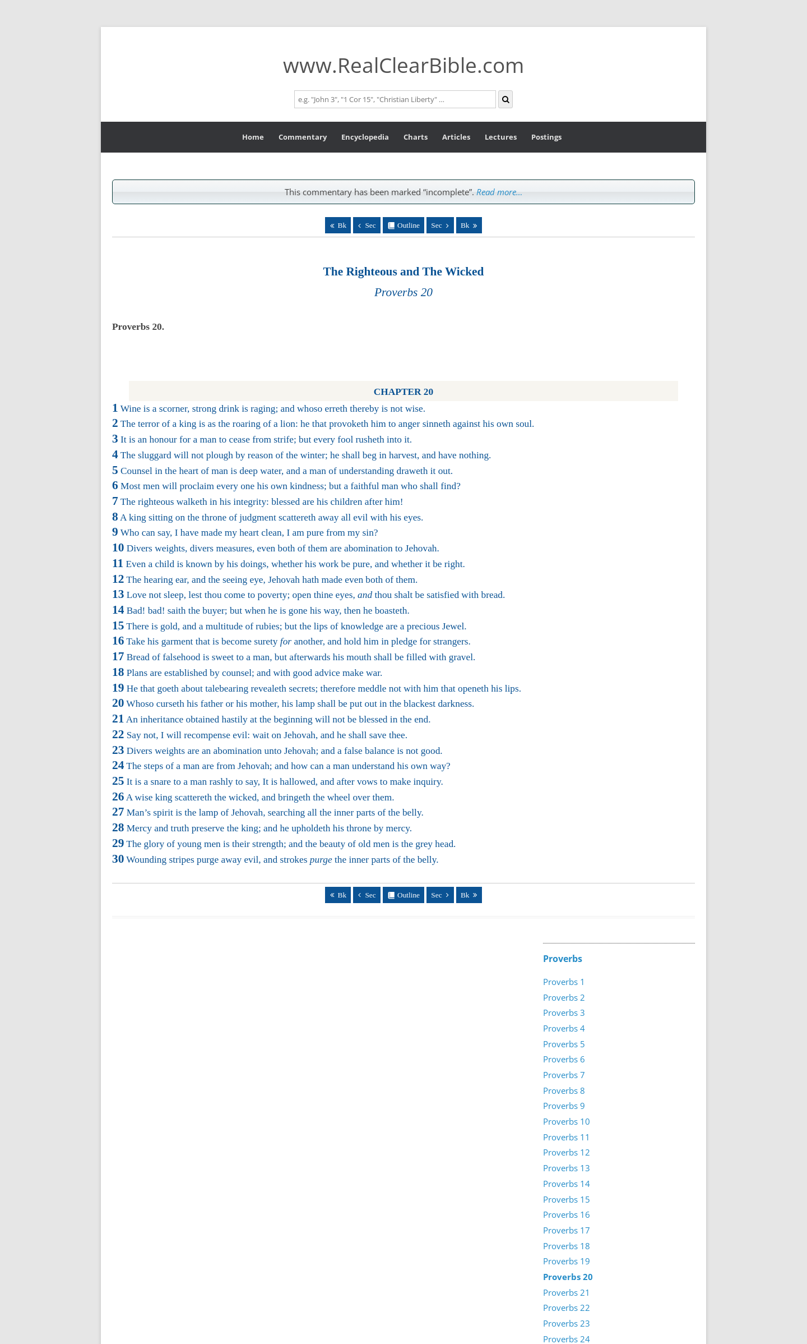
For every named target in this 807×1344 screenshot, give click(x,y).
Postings (546, 137)
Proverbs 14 (566, 1183)
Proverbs (562, 958)
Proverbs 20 (568, 1276)
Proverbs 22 (566, 1307)
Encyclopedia (365, 137)
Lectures (501, 137)
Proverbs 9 (564, 1105)
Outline (408, 225)
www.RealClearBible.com (403, 64)
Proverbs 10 (566, 1121)
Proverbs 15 (566, 1199)
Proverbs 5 (564, 1044)
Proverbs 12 (566, 1152)
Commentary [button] (303, 137)
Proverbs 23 (566, 1323)
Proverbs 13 (566, 1167)
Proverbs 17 (566, 1230)
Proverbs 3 (564, 1012)
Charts (416, 137)
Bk (342, 225)
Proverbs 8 (564, 1090)
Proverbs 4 (564, 1028)
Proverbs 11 (566, 1137)
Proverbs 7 (564, 1074)
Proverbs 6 (564, 1059)
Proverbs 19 (566, 1261)
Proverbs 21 (566, 1292)
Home (253, 137)
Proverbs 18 (566, 1245)
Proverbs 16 (566, 1214)
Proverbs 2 (564, 997)
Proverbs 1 (564, 981)
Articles (456, 137)
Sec (370, 225)
